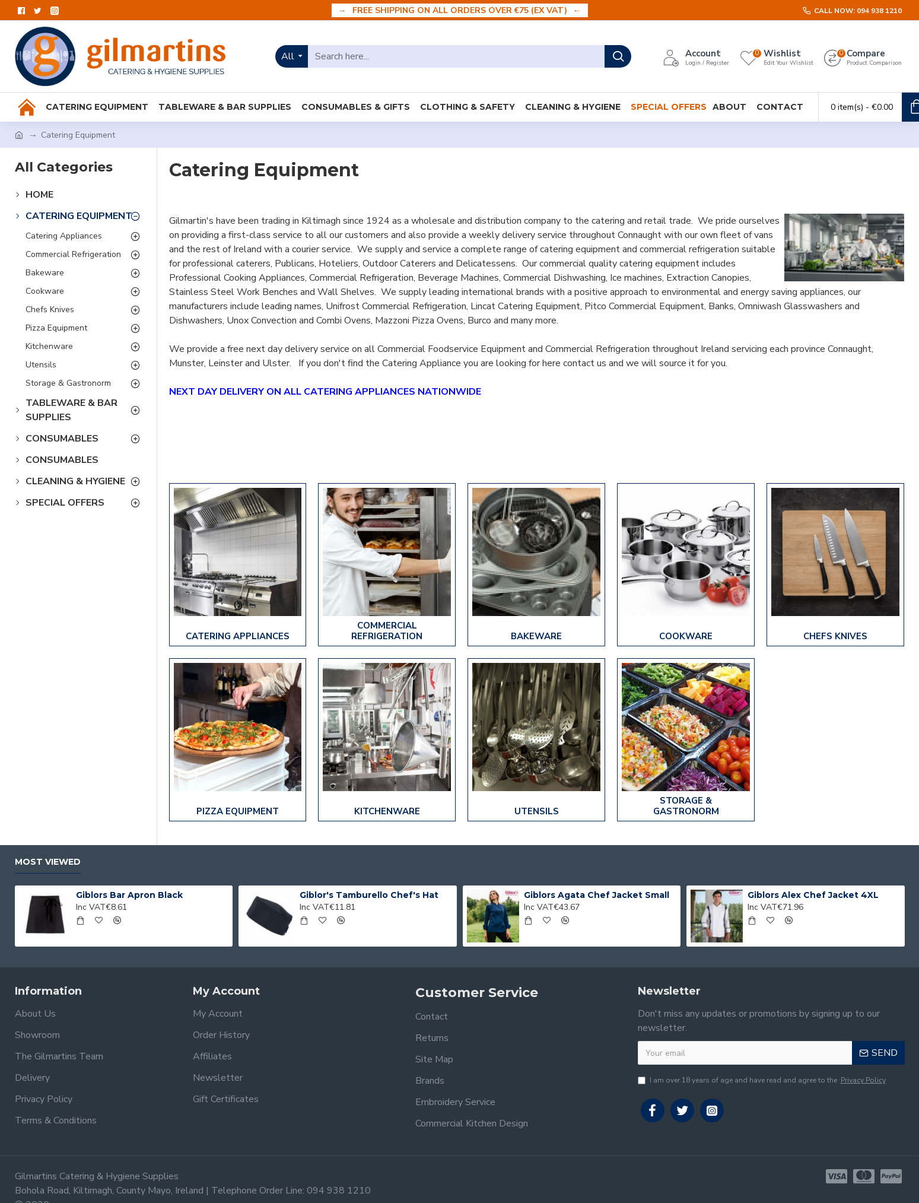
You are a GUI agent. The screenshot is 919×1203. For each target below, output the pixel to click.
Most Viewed (48, 862)
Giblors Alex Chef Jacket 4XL (813, 895)
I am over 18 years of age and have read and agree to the (763, 1080)
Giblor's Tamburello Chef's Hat (369, 895)
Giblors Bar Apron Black (129, 895)
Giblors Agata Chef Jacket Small (596, 895)
